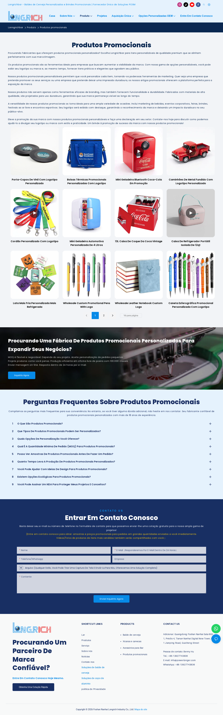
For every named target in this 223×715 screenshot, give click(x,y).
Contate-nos (87, 662)
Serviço (85, 645)
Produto (31, 27)
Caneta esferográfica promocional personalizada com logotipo (190, 305)
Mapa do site (141, 709)
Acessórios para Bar (133, 647)
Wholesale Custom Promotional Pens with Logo (86, 305)
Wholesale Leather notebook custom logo (138, 305)
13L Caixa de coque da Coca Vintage (138, 241)
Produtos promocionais (53, 27)
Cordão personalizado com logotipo (34, 241)
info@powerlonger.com (183, 660)
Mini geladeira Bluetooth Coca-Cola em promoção (139, 181)
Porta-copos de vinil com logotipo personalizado (34, 181)
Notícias (85, 656)
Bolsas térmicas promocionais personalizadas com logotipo (86, 181)
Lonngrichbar (15, 27)
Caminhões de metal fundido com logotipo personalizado (191, 181)
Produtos (86, 640)
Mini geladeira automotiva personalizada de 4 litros (87, 243)
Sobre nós (86, 651)
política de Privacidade (93, 689)
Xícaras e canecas (132, 641)
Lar (83, 634)
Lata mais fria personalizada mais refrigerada (34, 305)
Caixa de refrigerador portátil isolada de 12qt (190, 243)
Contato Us (111, 510)
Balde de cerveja (132, 634)
